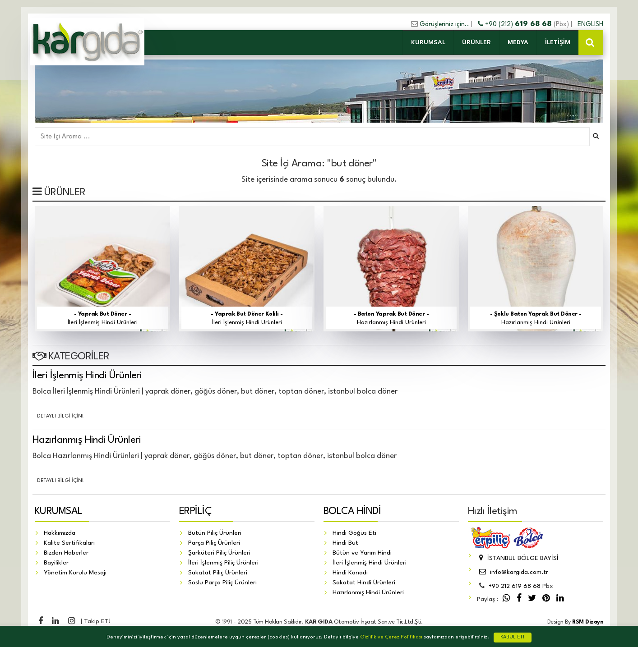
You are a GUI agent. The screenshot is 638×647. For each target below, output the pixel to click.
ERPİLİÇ (195, 511)
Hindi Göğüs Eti (354, 533)
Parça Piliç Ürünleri (214, 543)
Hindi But (345, 543)
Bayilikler (56, 563)
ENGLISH (590, 24)
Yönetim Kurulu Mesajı (75, 572)
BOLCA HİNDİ (352, 511)
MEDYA (518, 42)
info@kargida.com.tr (512, 572)
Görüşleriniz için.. (444, 24)
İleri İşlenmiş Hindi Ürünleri (87, 376)
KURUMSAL (428, 42)
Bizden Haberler (66, 553)
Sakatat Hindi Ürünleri (364, 582)
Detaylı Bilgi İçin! (60, 416)
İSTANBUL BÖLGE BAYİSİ (518, 558)
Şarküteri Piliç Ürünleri (219, 553)
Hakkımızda (59, 533)
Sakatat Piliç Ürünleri (217, 572)
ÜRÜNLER (476, 42)
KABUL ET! (512, 637)
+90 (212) (516, 24)
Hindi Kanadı (350, 572)
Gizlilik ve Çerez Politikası (391, 637)
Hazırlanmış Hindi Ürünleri (86, 440)
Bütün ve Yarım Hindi (362, 553)
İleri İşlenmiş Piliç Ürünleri (223, 563)
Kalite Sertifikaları (69, 543)
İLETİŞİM (557, 42)
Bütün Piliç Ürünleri (214, 533)
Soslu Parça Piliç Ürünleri (222, 582)
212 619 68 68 (515, 586)
